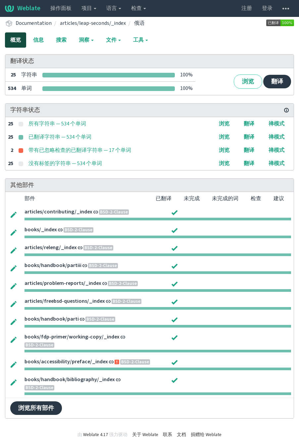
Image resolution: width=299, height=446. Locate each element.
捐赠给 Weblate (206, 434)
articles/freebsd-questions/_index (65, 301)
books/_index (41, 229)
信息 (38, 40)
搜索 (61, 40)
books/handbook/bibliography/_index (70, 379)
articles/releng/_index (51, 247)
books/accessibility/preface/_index (66, 361)
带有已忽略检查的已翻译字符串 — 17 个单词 (79, 150)
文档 (181, 434)
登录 (267, 8)
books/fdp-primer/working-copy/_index (72, 336)
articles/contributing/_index (58, 211)
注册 (246, 8)
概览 (15, 40)
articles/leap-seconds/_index (93, 23)
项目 (88, 8)
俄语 (139, 23)
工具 (140, 40)
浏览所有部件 (36, 408)
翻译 (277, 81)
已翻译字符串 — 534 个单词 (59, 137)
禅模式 (276, 123)
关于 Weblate (145, 434)
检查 (138, 8)
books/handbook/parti (52, 319)
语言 (113, 8)
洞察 (86, 40)
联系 (167, 434)
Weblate (22, 8)
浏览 (248, 81)
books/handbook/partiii (53, 265)
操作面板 (61, 8)
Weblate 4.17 (95, 434)
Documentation (34, 23)
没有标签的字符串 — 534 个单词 (65, 163)
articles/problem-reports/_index (63, 283)
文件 (113, 40)
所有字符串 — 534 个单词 (57, 123)
